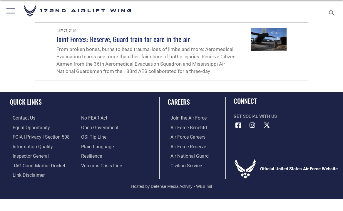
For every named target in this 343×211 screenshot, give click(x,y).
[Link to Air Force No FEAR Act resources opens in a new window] (94, 118)
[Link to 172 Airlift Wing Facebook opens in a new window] (238, 125)
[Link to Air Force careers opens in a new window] (185, 136)
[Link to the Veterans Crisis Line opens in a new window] (101, 164)
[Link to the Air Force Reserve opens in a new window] (185, 146)
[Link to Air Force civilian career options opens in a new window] (183, 164)
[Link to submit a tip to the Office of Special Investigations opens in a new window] (93, 136)
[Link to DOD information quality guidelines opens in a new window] (28, 146)
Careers (179, 101)
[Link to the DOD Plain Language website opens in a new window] (96, 146)
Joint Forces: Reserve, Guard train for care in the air (123, 39)
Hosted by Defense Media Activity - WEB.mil (171, 184)
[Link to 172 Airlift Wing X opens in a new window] (266, 125)
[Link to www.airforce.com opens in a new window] (185, 118)
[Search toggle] (332, 11)
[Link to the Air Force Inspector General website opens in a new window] (27, 155)
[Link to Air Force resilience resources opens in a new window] (91, 155)
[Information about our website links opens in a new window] (25, 173)
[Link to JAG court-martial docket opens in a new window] (35, 164)
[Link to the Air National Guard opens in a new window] (186, 155)
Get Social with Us (255, 116)
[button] (9, 11)
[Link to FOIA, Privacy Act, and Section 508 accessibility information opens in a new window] (36, 136)
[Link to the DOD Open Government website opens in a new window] (98, 127)
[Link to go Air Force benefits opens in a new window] (185, 127)
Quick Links (26, 101)
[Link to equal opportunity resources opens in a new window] (27, 127)
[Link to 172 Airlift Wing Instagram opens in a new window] (252, 125)
